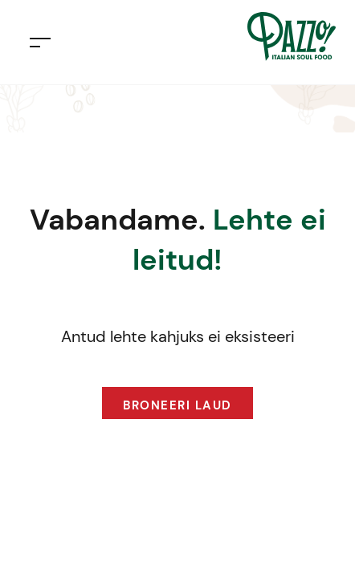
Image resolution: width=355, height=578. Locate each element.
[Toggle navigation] (40, 42)
